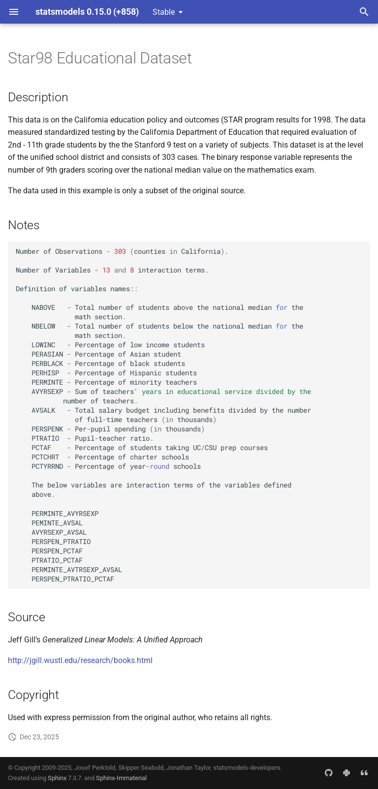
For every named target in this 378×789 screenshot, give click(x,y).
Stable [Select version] (164, 12)
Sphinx (57, 778)
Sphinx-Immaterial (121, 778)
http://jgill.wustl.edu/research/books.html (80, 660)
